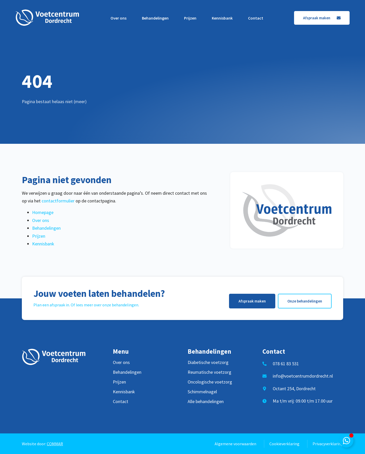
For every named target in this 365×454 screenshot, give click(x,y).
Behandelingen (155, 18)
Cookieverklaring (284, 443)
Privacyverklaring (328, 443)
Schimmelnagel (202, 391)
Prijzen (190, 18)
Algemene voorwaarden (235, 443)
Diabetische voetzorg (208, 362)
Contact (255, 18)
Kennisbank (222, 18)
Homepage (42, 212)
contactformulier (58, 201)
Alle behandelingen (206, 401)
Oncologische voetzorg (210, 382)
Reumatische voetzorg (209, 372)
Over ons (118, 18)
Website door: (42, 443)
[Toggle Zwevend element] (346, 440)
